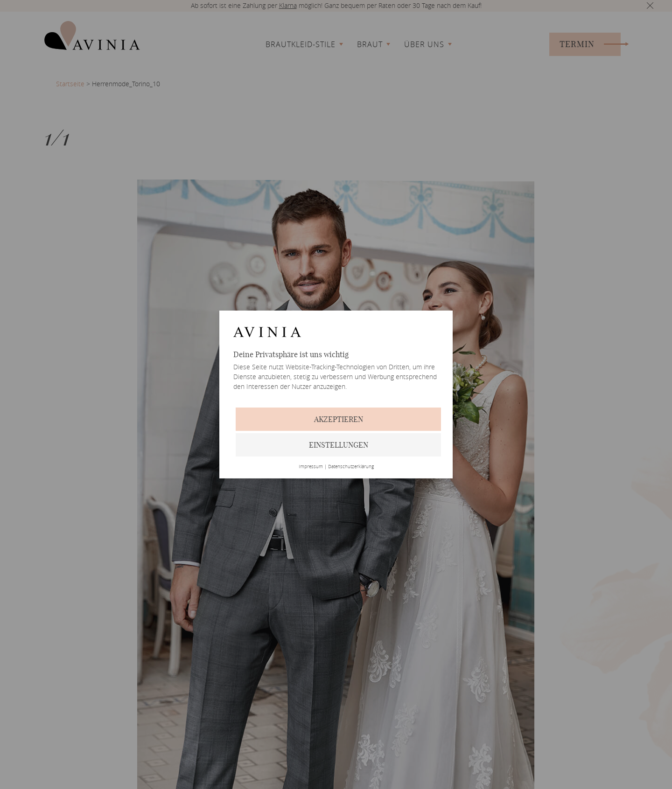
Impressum (311, 466)
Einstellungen (338, 445)
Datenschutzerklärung (351, 466)
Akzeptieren (338, 419)
